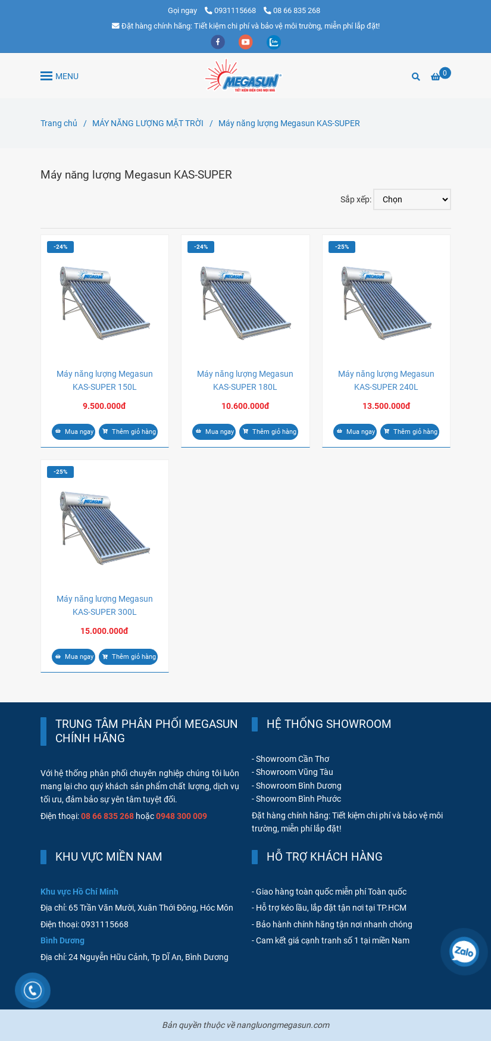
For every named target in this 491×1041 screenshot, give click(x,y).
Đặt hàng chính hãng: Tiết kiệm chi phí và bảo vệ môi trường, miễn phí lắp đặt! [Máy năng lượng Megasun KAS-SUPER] (246, 25)
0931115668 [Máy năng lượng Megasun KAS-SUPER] (231, 10)
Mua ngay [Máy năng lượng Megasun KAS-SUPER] (73, 432)
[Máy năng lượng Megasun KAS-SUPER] (245, 75)
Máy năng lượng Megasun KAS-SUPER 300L (105, 605)
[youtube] (247, 41)
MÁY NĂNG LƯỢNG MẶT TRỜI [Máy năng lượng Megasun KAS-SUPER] (148, 123)
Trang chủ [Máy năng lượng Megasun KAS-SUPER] (58, 123)
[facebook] (219, 41)
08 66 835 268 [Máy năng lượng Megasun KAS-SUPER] (292, 10)
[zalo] (274, 41)
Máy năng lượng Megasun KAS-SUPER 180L (245, 380)
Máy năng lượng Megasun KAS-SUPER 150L (105, 380)
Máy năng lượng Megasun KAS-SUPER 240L (386, 380)
